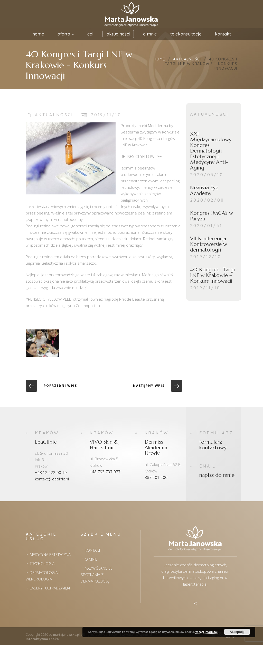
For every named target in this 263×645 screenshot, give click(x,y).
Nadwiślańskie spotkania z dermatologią (96, 575)
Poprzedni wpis (51, 385)
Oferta (66, 34)
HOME (38, 34)
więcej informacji (206, 631)
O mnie (150, 34)
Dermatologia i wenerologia (43, 575)
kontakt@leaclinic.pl (52, 478)
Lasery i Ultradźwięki (50, 587)
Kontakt (223, 34)
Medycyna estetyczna (50, 554)
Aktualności (118, 34)
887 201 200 (156, 477)
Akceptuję (237, 632)
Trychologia (42, 563)
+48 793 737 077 (105, 471)
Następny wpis (157, 385)
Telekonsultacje (186, 34)
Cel (90, 34)
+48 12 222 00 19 (51, 472)
